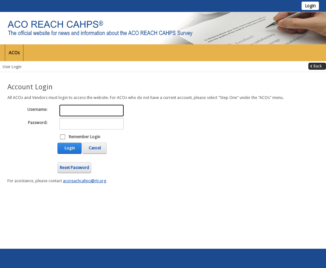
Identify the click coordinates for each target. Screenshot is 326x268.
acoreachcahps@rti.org (84, 180)
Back (317, 66)
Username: (37, 109)
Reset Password (74, 167)
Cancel (95, 148)
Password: (37, 122)
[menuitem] (14, 52)
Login (310, 5)
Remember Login (84, 136)
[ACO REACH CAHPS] (131, 27)
